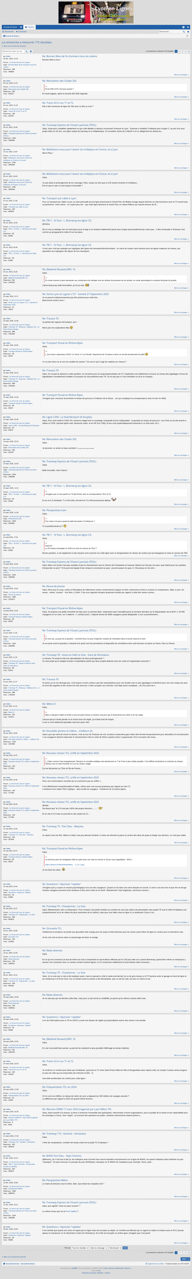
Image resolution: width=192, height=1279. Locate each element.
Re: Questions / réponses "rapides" (61, 884)
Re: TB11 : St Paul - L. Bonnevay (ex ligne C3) (66, 220)
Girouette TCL (13, 937)
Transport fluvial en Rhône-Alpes (20, 351)
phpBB (74, 1268)
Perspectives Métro (15, 1189)
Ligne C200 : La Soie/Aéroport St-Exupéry (23, 425)
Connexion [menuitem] (188, 27)
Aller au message (180, 75)
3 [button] (182, 51)
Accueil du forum (10, 27)
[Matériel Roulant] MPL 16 (17, 278)
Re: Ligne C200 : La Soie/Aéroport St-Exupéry (67, 417)
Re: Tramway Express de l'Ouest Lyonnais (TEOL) (69, 125)
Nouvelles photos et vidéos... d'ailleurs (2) (23, 739)
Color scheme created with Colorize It (117, 1268)
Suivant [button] (188, 51)
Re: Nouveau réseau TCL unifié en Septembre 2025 (70, 753)
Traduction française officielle (92, 1273)
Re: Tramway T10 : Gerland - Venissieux (64, 1133)
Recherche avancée (188, 31)
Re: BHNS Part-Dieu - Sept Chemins (61, 1155)
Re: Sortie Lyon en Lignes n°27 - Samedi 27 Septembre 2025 (75, 294)
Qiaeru (107, 1273)
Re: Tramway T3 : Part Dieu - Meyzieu (63, 826)
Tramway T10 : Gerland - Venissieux (21, 1142)
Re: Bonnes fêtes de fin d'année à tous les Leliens (69, 56)
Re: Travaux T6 (50, 318)
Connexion (22, 32)
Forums (31, 27)
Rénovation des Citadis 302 (18, 89)
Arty (99, 1271)
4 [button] (185, 51)
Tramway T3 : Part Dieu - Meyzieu (20, 835)
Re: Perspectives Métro (55, 1180)
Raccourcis (21, 27)
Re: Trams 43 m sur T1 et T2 (57, 102)
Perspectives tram (15, 519)
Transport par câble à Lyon (18, 207)
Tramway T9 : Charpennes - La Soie (21, 915)
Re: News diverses (52, 950)
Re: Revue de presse (53, 586)
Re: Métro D (49, 704)
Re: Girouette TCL (52, 928)
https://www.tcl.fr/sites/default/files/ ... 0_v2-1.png (64, 865)
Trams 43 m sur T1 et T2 (17, 111)
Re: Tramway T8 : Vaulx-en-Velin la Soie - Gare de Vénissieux (75, 655)
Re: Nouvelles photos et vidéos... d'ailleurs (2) (67, 731)
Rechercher (9, 32)
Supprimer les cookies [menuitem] (156, 1264)
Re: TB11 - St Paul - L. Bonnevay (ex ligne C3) (66, 534)
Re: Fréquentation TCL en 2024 (59, 1087)
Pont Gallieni (71, 1211)
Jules (8, 56)
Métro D (11, 712)
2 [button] (179, 51)
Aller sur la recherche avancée (15, 46)
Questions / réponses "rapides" (19, 892)
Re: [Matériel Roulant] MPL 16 (58, 269)
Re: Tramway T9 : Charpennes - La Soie (63, 906)
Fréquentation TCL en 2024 (18, 1095)
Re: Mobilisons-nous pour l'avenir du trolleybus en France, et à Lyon (80, 149)
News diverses (13, 959)
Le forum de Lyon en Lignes (19, 62)
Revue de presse (14, 595)
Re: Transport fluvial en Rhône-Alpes (62, 343)
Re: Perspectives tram (54, 510)
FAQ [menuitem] (184, 27)
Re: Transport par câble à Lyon (59, 198)
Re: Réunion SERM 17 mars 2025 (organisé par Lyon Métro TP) (76, 1109)
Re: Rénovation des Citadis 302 (59, 80)
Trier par (67, 1248)
